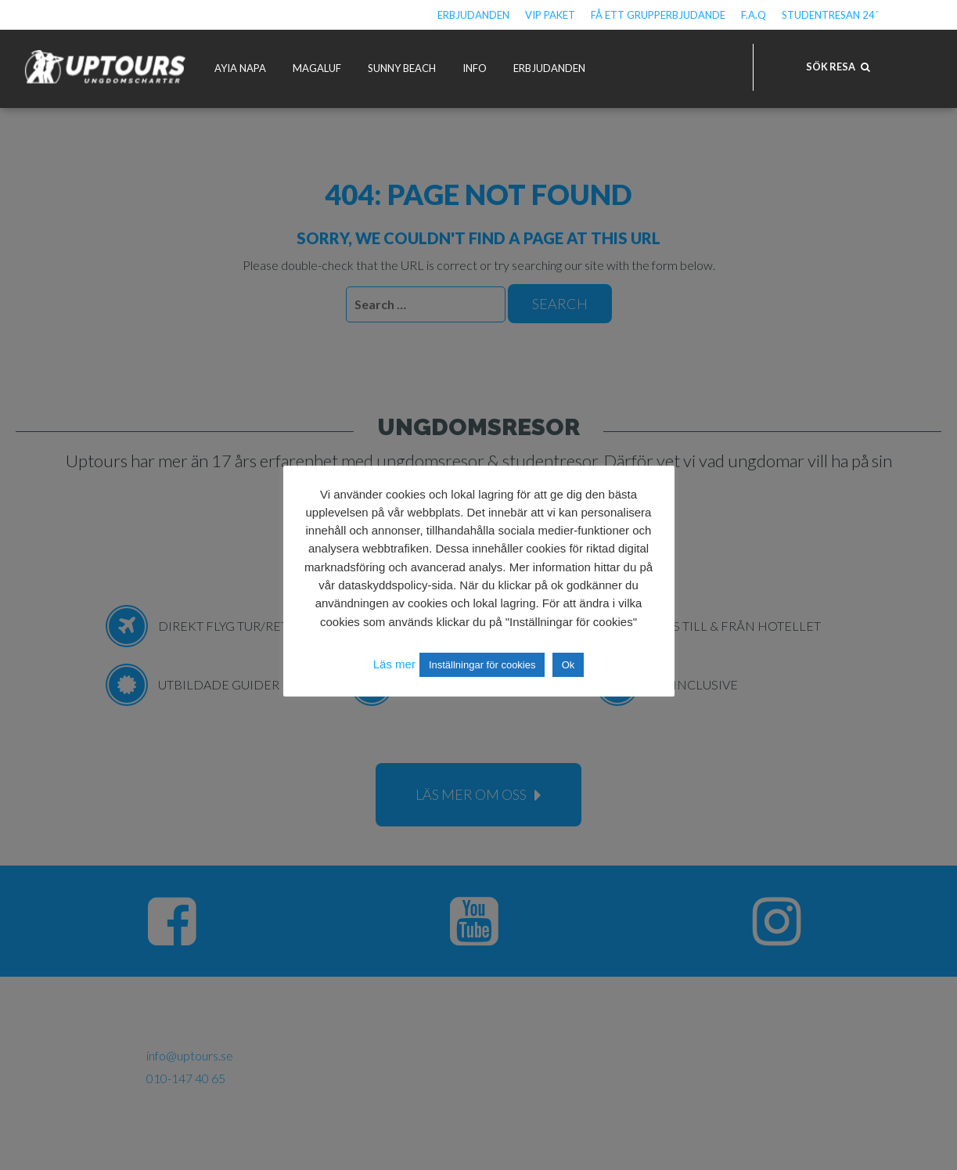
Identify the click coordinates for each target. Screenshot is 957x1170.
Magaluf (317, 68)
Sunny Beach (402, 68)
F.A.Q (753, 15)
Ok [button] (568, 665)
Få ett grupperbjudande (658, 15)
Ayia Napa (240, 68)
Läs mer (394, 664)
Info (474, 68)
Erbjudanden (473, 15)
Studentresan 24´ (830, 15)
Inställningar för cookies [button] (482, 665)
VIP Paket (550, 15)
